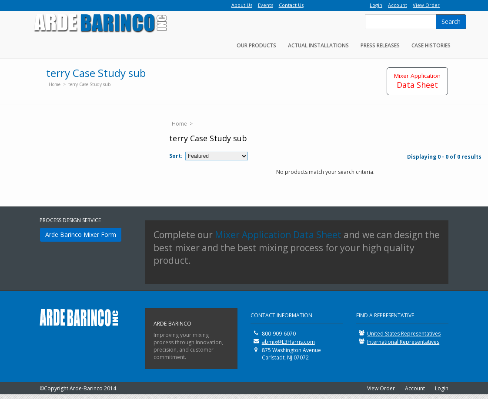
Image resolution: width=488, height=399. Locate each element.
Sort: (176, 156)
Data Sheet (417, 81)
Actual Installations (318, 45)
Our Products (256, 45)
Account (415, 388)
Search (451, 21)
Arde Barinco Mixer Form (80, 234)
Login (441, 388)
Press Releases (380, 45)
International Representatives (403, 342)
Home (54, 84)
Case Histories (431, 45)
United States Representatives (404, 333)
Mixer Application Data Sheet (278, 235)
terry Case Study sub (89, 84)
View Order (381, 388)
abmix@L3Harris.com (288, 342)
